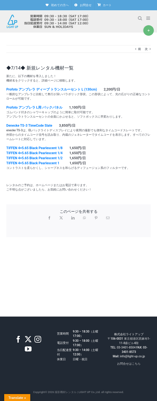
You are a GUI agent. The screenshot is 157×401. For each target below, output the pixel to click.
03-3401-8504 (126, 347)
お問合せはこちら (129, 363)
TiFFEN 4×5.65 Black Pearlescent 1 (32, 163)
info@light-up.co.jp (132, 356)
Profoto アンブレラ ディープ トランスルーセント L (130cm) (51, 89)
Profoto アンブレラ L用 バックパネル (34, 107)
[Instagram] (37, 339)
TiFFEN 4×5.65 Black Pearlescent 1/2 (34, 158)
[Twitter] (28, 339)
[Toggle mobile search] (140, 18)
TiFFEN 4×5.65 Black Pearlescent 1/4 (34, 153)
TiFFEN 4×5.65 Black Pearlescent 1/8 (34, 148)
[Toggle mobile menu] (148, 18)
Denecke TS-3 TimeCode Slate (29, 126)
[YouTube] (28, 349)
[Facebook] (18, 339)
